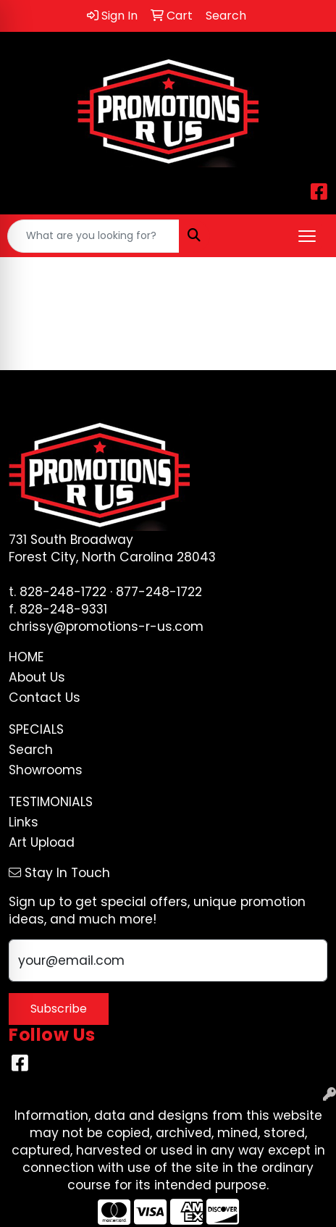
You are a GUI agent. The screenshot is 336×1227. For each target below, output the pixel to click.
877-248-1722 (159, 591)
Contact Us (44, 697)
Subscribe (58, 1008)
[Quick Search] (93, 236)
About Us (37, 677)
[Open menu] (307, 236)
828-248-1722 (63, 591)
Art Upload (42, 842)
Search (31, 749)
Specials (36, 729)
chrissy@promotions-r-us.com (106, 626)
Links (23, 822)
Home (26, 657)
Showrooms (46, 770)
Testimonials (51, 802)
